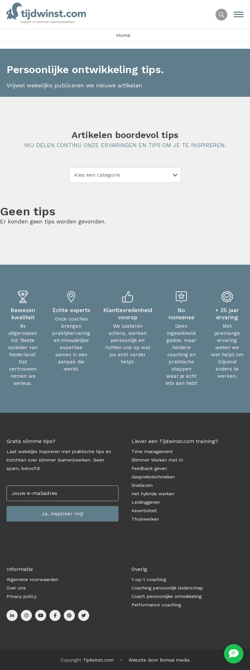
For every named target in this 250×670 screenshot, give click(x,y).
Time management (152, 451)
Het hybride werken (153, 493)
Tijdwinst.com (98, 660)
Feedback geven (149, 468)
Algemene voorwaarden (32, 579)
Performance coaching (156, 604)
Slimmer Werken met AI (157, 459)
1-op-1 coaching (149, 579)
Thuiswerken (145, 519)
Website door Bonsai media (159, 660)
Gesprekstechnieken (153, 476)
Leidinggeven (146, 502)
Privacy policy (21, 596)
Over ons (16, 587)
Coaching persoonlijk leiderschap (167, 587)
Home (123, 35)
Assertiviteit (144, 510)
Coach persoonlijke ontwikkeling (166, 596)
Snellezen (142, 485)
